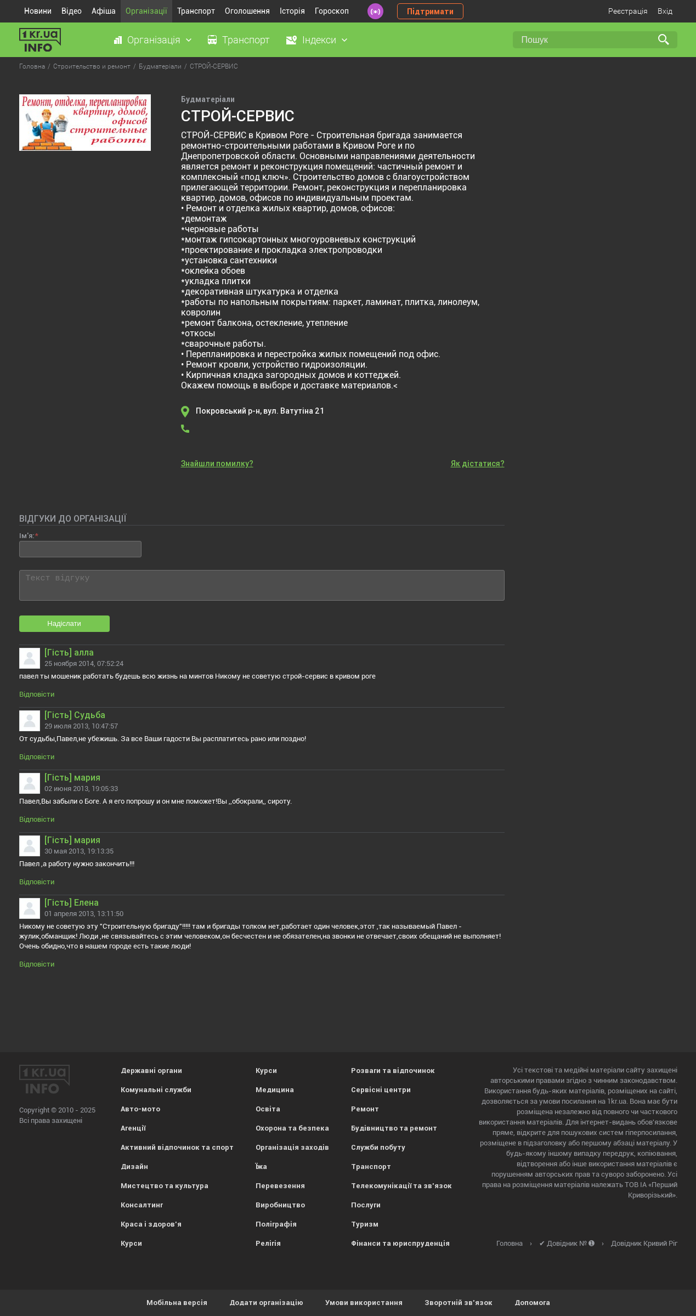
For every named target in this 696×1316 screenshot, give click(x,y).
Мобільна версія (176, 1302)
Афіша (104, 11)
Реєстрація (628, 11)
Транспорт (196, 11)
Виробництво (280, 1205)
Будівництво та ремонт (394, 1128)
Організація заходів (292, 1147)
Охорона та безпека (292, 1128)
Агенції (133, 1128)
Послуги (366, 1205)
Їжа (261, 1166)
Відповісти (36, 694)
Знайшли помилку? (217, 463)
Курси (131, 1243)
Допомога (532, 1302)
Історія (292, 11)
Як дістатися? (478, 463)
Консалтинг (142, 1205)
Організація (153, 40)
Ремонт (365, 1109)
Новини (38, 11)
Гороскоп (332, 11)
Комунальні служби (156, 1090)
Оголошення (247, 11)
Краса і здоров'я (151, 1224)
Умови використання (364, 1302)
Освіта (268, 1109)
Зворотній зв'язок (459, 1302)
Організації (146, 11)
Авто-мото (140, 1109)
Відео (71, 11)
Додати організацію (266, 1302)
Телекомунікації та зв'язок (401, 1186)
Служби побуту (378, 1147)
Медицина (275, 1090)
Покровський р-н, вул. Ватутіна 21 (260, 410)
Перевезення (280, 1186)
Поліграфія (276, 1224)
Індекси (319, 40)
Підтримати (430, 11)
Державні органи (151, 1070)
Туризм (364, 1224)
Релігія (268, 1243)
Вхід (665, 11)
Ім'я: (26, 536)
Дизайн (134, 1166)
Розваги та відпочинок (393, 1070)
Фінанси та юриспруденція (400, 1243)
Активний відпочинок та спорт (177, 1147)
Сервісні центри (381, 1090)
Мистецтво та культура (164, 1186)
